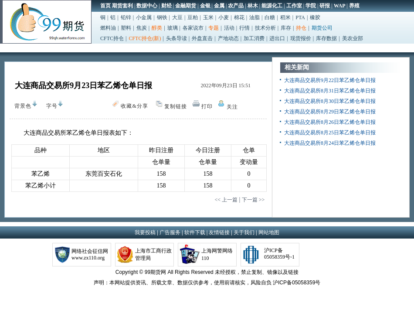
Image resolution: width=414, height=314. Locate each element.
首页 (105, 6)
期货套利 (122, 6)
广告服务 (169, 232)
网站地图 (268, 232)
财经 (166, 6)
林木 (253, 6)
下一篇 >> (253, 200)
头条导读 (176, 38)
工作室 (294, 6)
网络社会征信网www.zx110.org (89, 254)
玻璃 (172, 28)
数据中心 (146, 6)
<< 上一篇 (226, 200)
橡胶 (315, 17)
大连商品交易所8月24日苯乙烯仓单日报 (330, 143)
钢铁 (162, 17)
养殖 (354, 6)
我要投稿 (145, 232)
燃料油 (108, 28)
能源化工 (271, 6)
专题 (213, 28)
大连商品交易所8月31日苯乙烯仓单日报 (330, 91)
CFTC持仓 (112, 38)
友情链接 (219, 232)
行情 (244, 28)
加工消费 (254, 38)
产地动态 (228, 38)
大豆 (177, 17)
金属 (219, 6)
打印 (207, 106)
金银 (205, 6)
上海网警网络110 (217, 254)
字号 (50, 106)
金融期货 (185, 6)
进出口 (277, 38)
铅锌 (126, 17)
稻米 (285, 17)
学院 (310, 6)
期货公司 (322, 28)
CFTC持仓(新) (145, 38)
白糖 (270, 17)
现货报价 (300, 38)
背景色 (20, 104)
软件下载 (194, 232)
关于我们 (244, 232)
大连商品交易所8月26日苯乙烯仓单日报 (330, 122)
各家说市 (193, 28)
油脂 (254, 17)
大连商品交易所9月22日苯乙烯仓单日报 (330, 80)
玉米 (208, 17)
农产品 (236, 6)
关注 (232, 107)
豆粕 (192, 17)
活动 (229, 28)
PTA (300, 17)
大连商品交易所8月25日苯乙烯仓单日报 (330, 133)
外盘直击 (202, 38)
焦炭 (141, 28)
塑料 (126, 28)
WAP (340, 6)
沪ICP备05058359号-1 (279, 253)
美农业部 (352, 38)
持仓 (301, 28)
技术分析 (265, 28)
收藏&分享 (134, 106)
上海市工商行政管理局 (153, 254)
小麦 (223, 17)
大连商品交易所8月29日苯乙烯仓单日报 (330, 112)
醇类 (157, 28)
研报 (324, 6)
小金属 (144, 17)
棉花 (239, 17)
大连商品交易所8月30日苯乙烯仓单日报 (330, 101)
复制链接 (175, 106)
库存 (286, 28)
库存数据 (326, 38)
